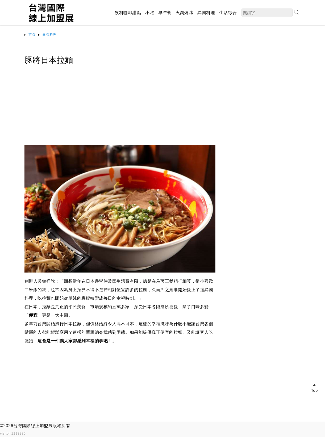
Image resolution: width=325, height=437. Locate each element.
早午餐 (165, 12)
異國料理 (206, 12)
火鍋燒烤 (184, 12)
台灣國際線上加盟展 (33, 425)
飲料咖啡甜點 (128, 12)
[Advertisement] (120, 108)
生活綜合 (228, 12)
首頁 (32, 34)
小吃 (149, 12)
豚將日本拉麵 (48, 60)
